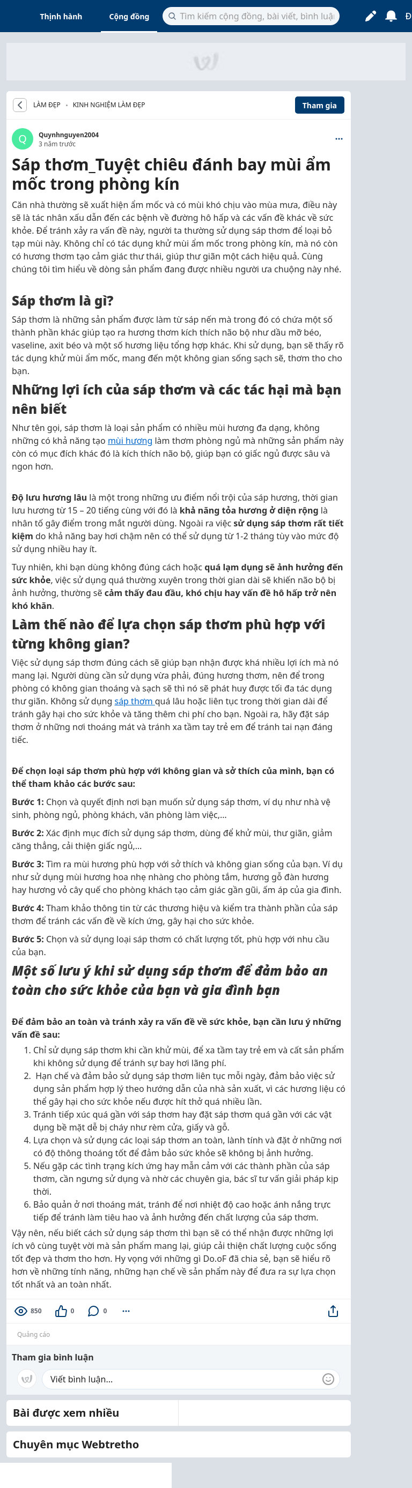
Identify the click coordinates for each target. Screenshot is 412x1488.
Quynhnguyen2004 (69, 134)
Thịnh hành (61, 16)
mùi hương (130, 441)
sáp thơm (134, 701)
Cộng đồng (129, 16)
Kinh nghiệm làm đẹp (109, 104)
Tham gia (320, 105)
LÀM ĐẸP (47, 105)
